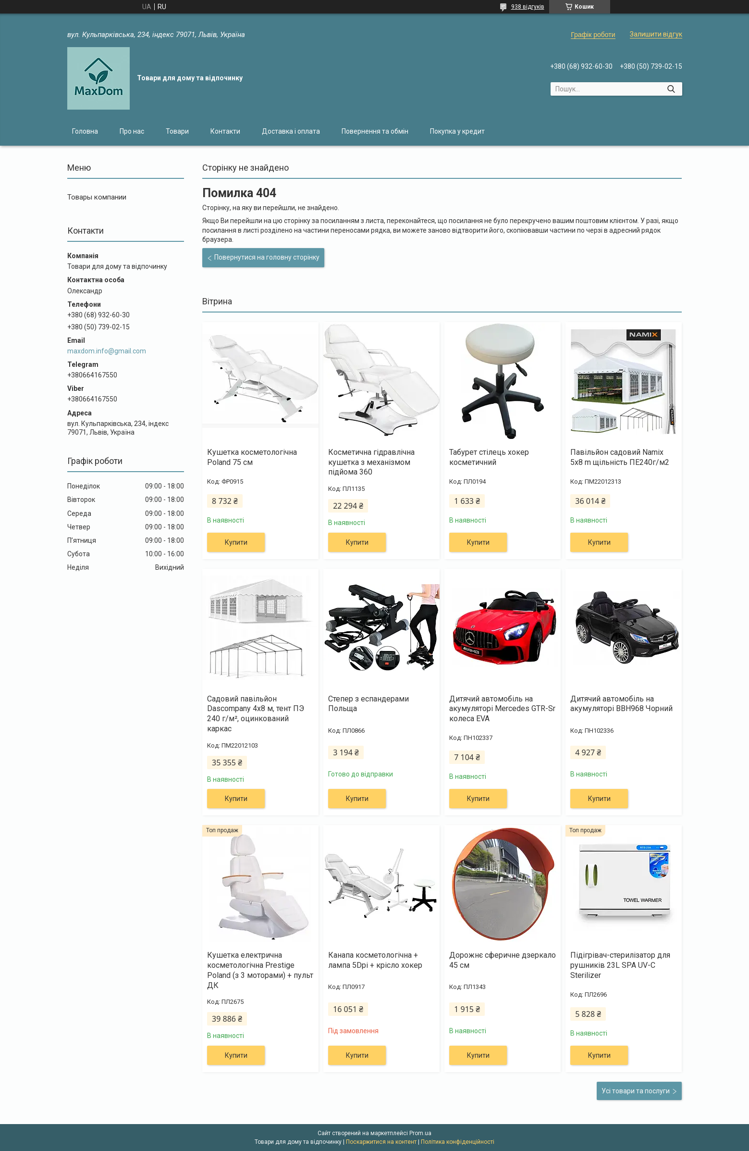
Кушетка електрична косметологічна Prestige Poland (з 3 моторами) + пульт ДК (260, 970)
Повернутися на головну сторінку (266, 257)
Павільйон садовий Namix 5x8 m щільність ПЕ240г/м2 (619, 457)
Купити (236, 542)
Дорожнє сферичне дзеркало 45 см (502, 960)
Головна (85, 131)
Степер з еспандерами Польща (368, 703)
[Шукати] (671, 89)
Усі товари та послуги (636, 1091)
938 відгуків (527, 6)
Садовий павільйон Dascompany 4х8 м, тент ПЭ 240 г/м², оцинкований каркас (255, 713)
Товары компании (96, 197)
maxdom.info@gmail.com (106, 351)
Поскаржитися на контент (381, 1141)
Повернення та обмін (375, 131)
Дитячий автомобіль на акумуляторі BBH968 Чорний (621, 703)
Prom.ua (420, 1133)
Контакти (225, 131)
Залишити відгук (656, 34)
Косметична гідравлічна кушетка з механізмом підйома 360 (371, 462)
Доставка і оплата (291, 131)
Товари (177, 131)
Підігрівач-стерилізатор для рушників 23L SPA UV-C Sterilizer (620, 965)
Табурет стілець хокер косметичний (489, 457)
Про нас (132, 131)
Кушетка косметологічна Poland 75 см (252, 457)
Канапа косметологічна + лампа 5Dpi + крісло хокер (375, 960)
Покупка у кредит (457, 131)
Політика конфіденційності (457, 1141)
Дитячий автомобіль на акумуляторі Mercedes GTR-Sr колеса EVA (502, 709)
